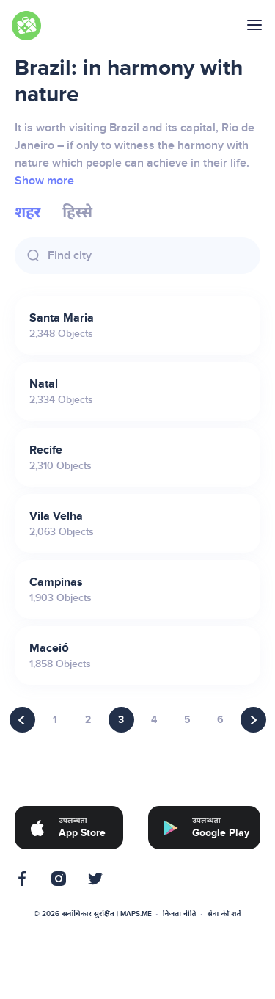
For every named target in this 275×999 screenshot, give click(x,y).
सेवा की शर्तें (224, 913)
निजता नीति (180, 913)
